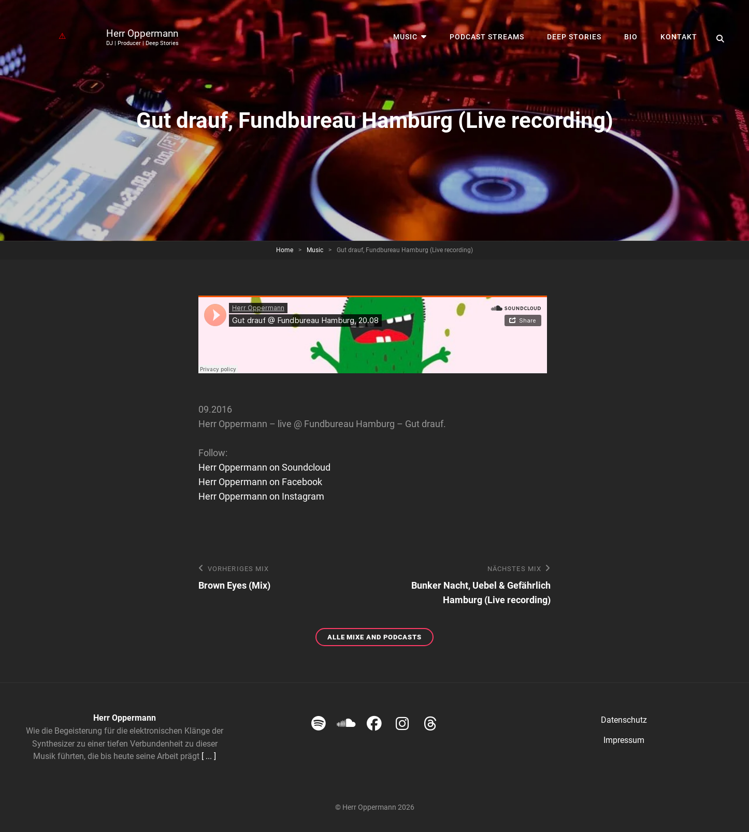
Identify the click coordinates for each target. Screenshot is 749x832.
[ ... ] (208, 756)
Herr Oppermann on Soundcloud (264, 467)
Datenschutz (624, 720)
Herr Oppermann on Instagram (261, 496)
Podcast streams (487, 37)
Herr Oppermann (142, 33)
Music (405, 37)
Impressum (623, 740)
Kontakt (678, 37)
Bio (631, 37)
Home (284, 250)
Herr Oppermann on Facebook (260, 481)
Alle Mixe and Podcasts (380, 638)
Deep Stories (574, 37)
